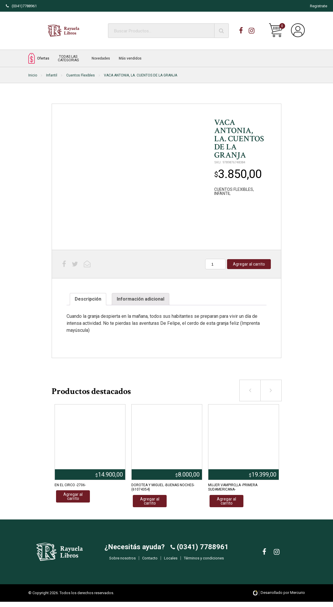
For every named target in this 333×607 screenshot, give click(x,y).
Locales (170, 561)
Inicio (32, 75)
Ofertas (38, 58)
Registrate (318, 6)
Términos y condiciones (204, 561)
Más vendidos (130, 58)
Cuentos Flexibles (80, 75)
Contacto (150, 561)
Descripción (88, 299)
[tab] (88, 299)
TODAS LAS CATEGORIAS (68, 58)
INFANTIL (222, 193)
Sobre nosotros (122, 561)
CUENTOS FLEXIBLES (233, 189)
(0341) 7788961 (202, 549)
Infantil (51, 75)
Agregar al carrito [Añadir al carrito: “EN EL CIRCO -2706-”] (73, 496)
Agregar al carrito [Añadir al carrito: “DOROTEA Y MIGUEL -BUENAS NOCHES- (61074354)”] (149, 501)
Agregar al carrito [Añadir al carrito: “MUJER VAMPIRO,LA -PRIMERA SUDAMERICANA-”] (226, 501)
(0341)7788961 (21, 6)
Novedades (101, 58)
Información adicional (140, 299)
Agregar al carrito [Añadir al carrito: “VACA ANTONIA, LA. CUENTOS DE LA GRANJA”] (249, 264)
